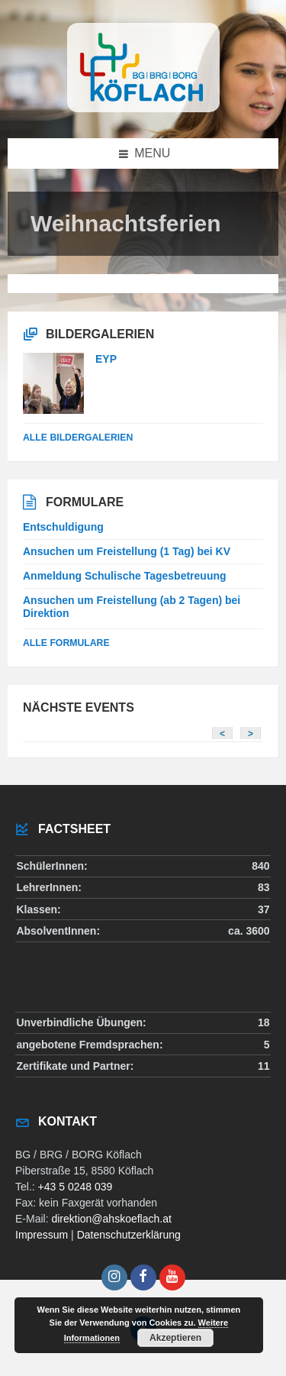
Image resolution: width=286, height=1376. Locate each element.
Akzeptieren (175, 1337)
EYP (106, 359)
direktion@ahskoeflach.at (111, 1219)
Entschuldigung (63, 527)
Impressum (41, 1235)
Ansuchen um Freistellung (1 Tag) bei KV (126, 551)
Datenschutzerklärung (129, 1235)
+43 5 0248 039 (75, 1187)
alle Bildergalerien (78, 437)
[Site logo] (143, 108)
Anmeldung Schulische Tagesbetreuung (125, 576)
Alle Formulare (66, 643)
